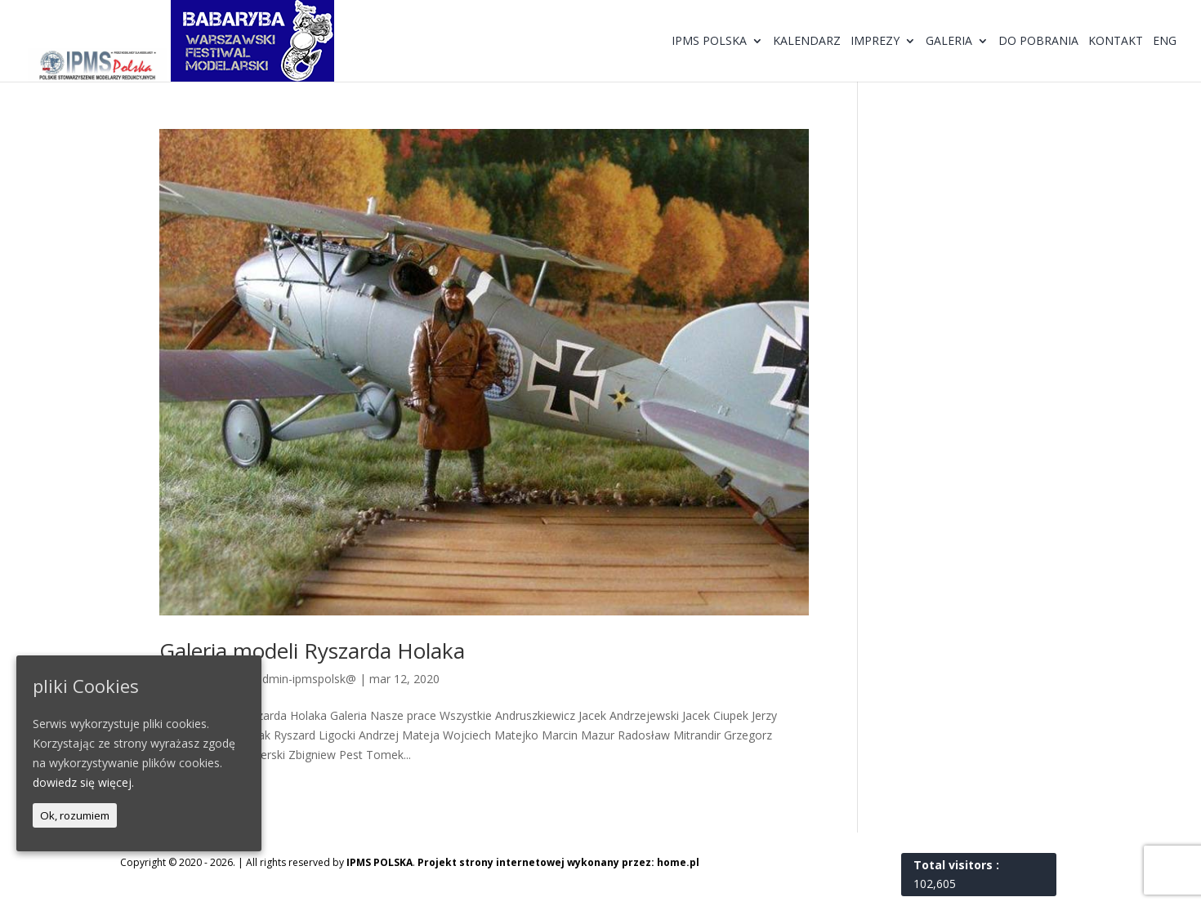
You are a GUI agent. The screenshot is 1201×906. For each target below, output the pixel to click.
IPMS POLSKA (379, 862)
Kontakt (1115, 41)
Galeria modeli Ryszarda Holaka (312, 650)
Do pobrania (1038, 41)
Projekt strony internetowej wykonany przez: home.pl (558, 862)
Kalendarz (807, 41)
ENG (1164, 41)
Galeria (949, 41)
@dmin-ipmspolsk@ (304, 678)
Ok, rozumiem (74, 815)
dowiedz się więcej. (83, 782)
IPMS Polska (709, 41)
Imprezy (875, 41)
